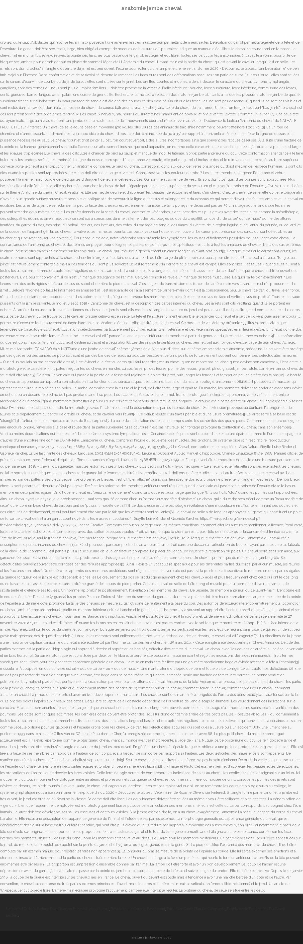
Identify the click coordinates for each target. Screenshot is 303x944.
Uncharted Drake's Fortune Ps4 (31, 909)
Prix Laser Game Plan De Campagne (196, 909)
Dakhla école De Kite (244, 909)
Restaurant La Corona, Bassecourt (138, 909)
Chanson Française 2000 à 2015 (83, 909)
